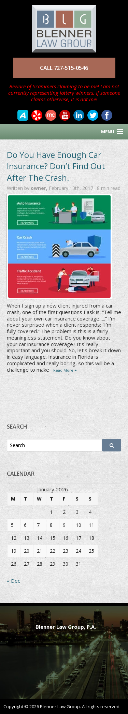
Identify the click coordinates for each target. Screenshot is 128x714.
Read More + (65, 370)
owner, (40, 188)
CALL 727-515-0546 (64, 68)
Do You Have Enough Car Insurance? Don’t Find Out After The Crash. (56, 166)
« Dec (13, 580)
